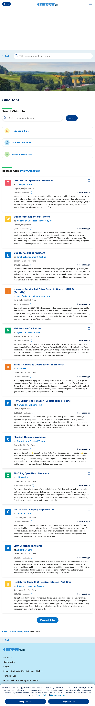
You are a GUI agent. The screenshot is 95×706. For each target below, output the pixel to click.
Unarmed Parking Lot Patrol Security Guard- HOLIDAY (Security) (44, 291)
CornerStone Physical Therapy (31, 441)
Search (71, 118)
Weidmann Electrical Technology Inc (34, 220)
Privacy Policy (42, 695)
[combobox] (32, 118)
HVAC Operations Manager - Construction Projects (42, 400)
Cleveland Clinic (24, 513)
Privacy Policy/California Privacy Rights (22, 671)
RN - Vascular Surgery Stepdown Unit (35, 509)
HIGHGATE (21, 368)
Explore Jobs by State (19, 631)
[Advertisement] (47, 28)
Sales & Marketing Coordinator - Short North (39, 364)
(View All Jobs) (30, 171)
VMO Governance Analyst (28, 545)
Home (4, 631)
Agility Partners (24, 549)
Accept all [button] (23, 701)
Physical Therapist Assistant (30, 437)
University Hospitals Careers (30, 586)
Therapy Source (24, 184)
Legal (6, 666)
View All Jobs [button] (47, 620)
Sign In (6, 4)
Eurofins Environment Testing (31, 257)
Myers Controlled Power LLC (30, 332)
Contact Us (9, 661)
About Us (7, 657)
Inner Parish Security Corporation (33, 296)
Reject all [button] (67, 701)
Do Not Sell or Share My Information (21, 680)
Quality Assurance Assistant (29, 252)
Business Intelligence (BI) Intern (32, 216)
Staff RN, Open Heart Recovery (31, 473)
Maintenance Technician (27, 328)
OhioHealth (22, 477)
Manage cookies (57, 695)
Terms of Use (9, 675)
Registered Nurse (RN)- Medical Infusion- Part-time (42, 582)
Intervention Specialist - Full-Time (33, 180)
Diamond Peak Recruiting (29, 404)
